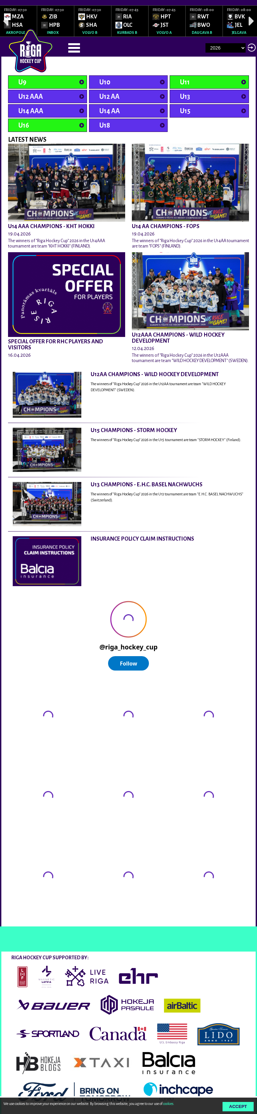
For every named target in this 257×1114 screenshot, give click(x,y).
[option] (18, 21)
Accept (238, 1106)
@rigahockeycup (26, 920)
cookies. (168, 1104)
